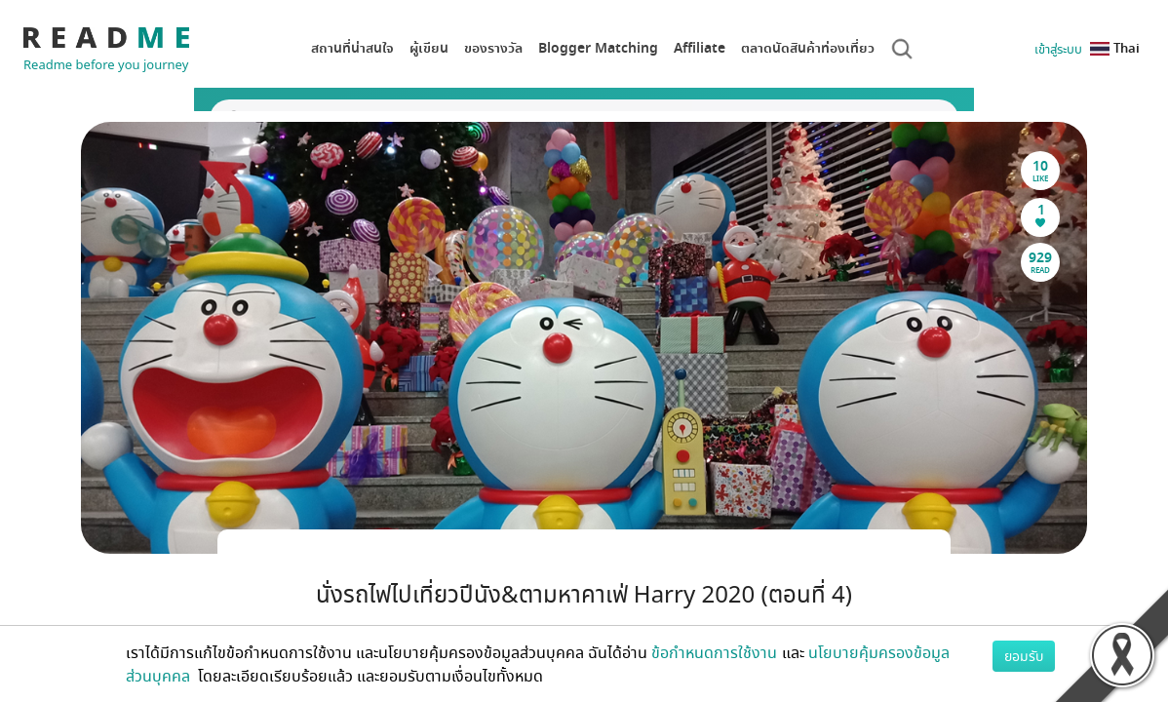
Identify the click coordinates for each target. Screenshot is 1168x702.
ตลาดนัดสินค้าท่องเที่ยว (808, 48)
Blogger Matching (598, 48)
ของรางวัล (493, 48)
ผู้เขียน (428, 48)
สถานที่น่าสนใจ (352, 48)
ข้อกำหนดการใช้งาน (714, 652)
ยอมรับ (1023, 655)
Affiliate (699, 48)
